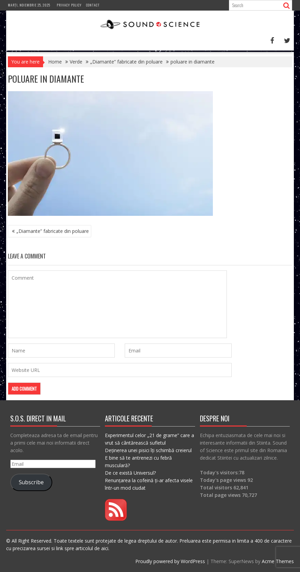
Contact (93, 5)
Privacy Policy (69, 5)
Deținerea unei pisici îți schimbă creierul (148, 450)
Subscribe (31, 482)
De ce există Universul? (130, 473)
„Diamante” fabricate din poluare (52, 231)
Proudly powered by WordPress (170, 561)
